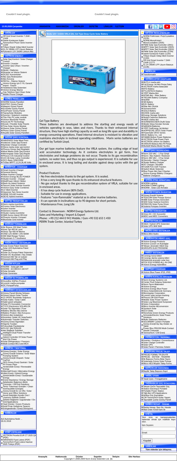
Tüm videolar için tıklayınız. (158, 449)
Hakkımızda (61, 457)
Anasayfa (42, 457)
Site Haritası (134, 457)
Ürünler (79, 457)
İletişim (116, 457)
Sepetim (98, 457)
